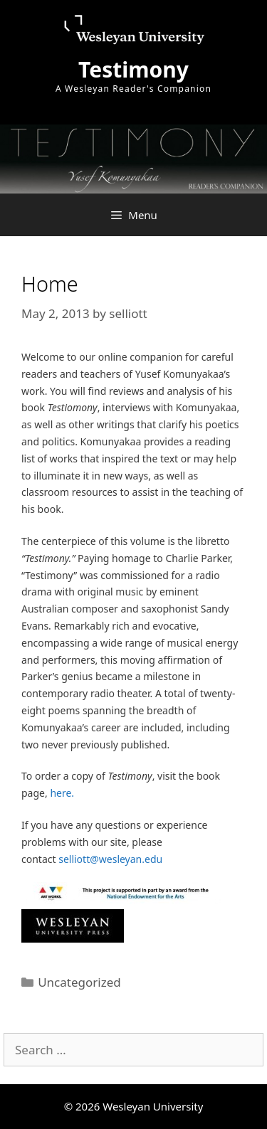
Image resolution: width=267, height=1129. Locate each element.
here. (62, 793)
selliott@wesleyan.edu (110, 859)
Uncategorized (79, 982)
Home (49, 283)
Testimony (133, 69)
